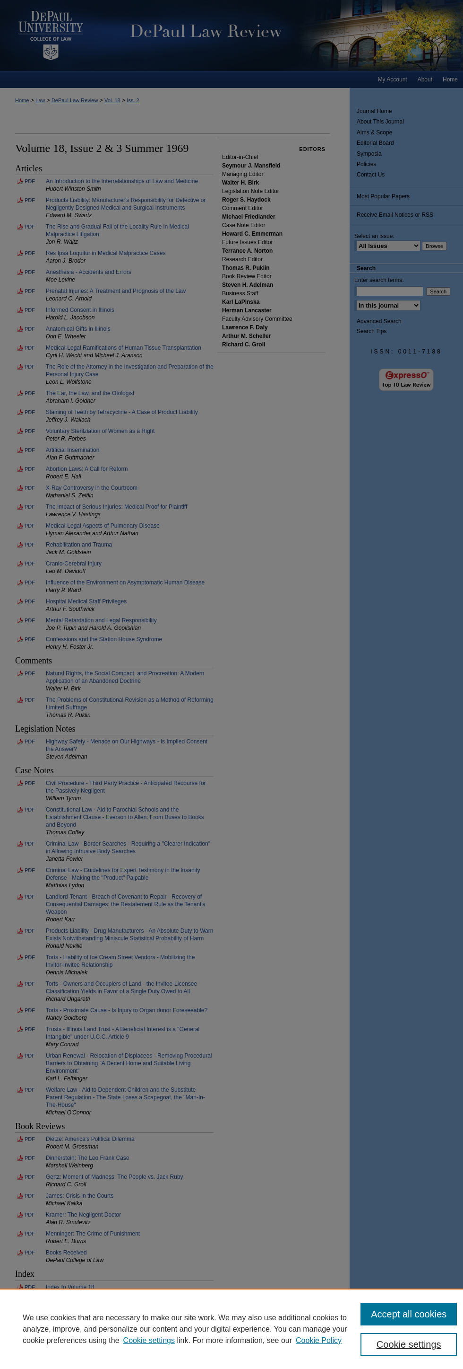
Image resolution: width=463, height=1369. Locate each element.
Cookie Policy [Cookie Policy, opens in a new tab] (319, 1340)
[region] (231, 1329)
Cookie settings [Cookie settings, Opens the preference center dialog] (409, 1344)
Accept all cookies (408, 1314)
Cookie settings (149, 1340)
